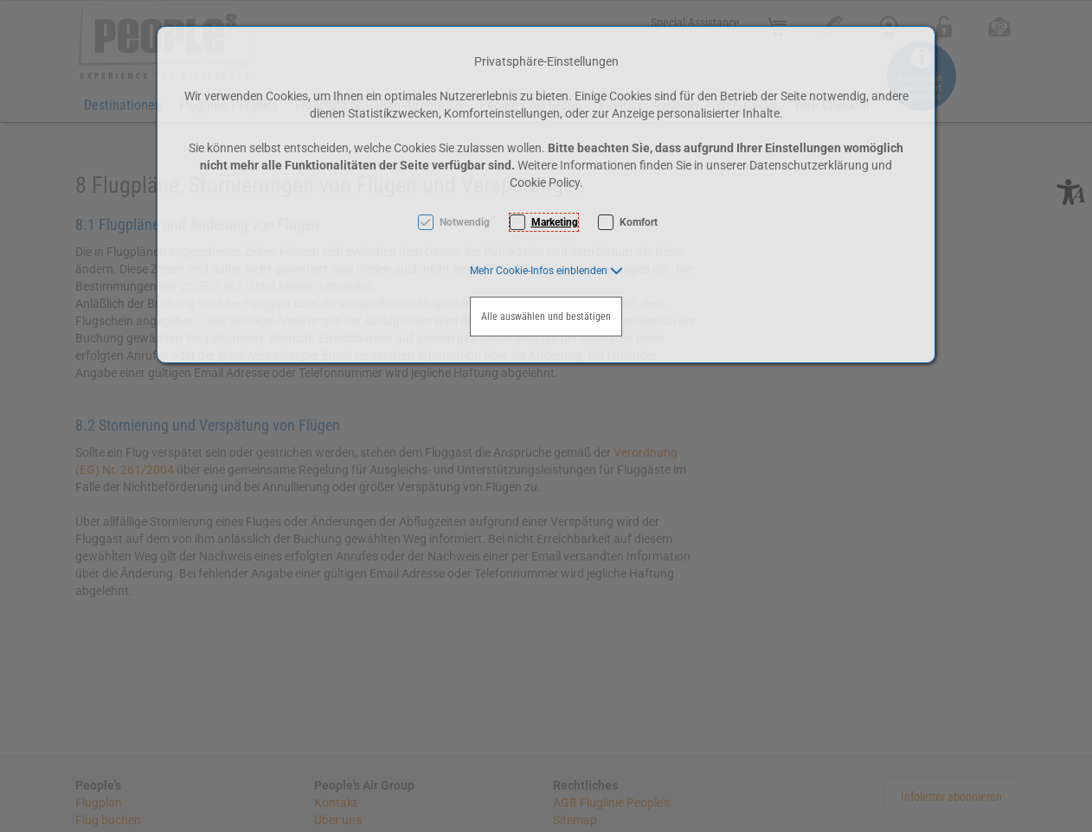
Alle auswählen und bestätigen (546, 316)
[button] (546, 271)
